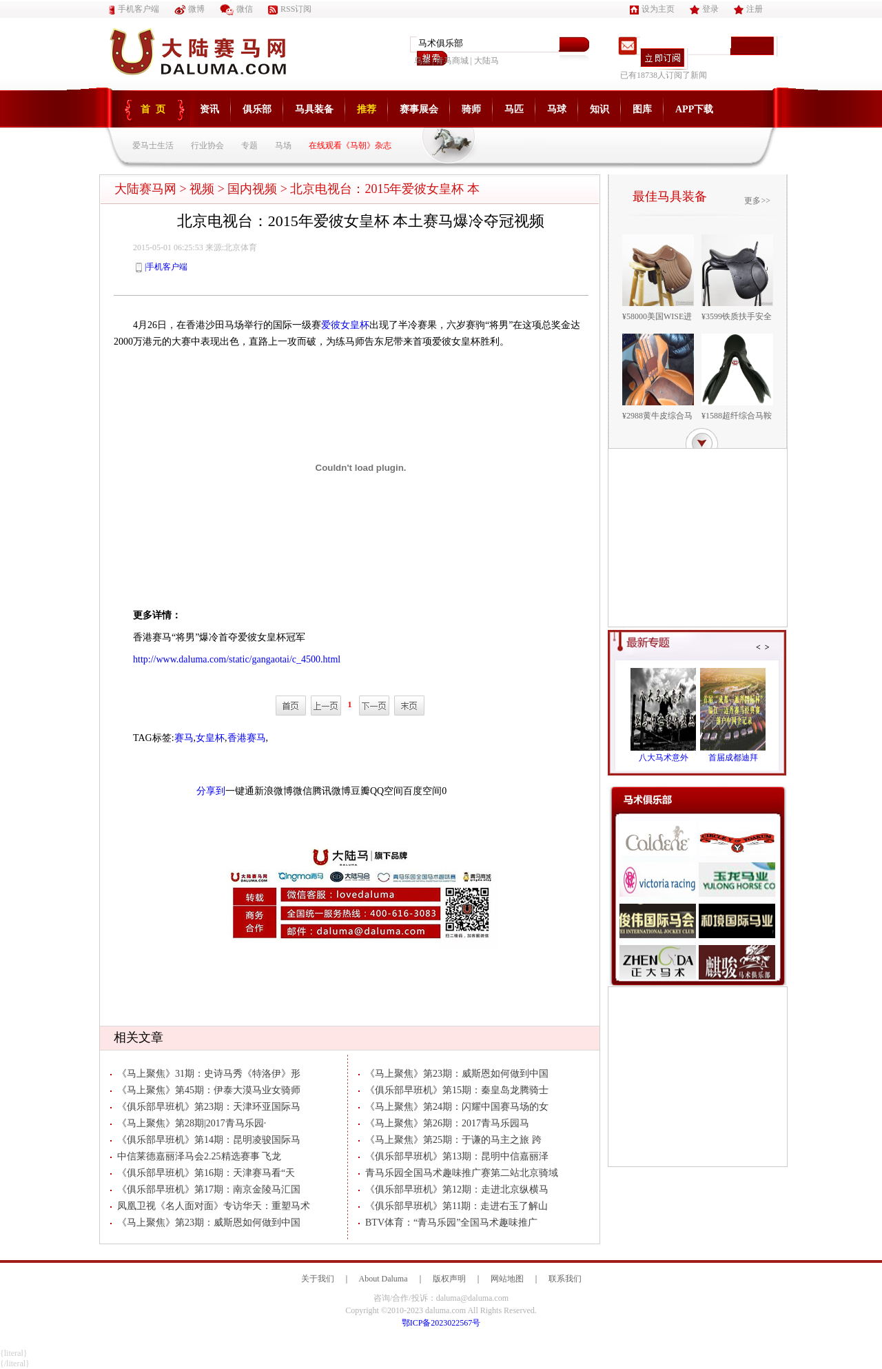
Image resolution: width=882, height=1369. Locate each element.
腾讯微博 (331, 791)
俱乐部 (257, 109)
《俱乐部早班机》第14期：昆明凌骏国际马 (205, 1140)
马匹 (514, 109)
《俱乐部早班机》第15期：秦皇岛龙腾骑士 (453, 1090)
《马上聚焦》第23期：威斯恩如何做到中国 (205, 1222)
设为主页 (652, 9)
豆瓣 (360, 791)
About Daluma (383, 1279)
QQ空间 (386, 791)
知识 (599, 109)
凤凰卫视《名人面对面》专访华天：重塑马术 (210, 1206)
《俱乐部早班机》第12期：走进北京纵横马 (453, 1189)
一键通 (239, 791)
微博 (189, 9)
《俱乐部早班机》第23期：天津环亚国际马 (205, 1107)
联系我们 (565, 1279)
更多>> (757, 200)
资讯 (209, 109)
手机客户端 (134, 9)
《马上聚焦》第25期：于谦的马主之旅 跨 (450, 1140)
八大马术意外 (663, 757)
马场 (283, 145)
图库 (642, 109)
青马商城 (452, 60)
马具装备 (314, 109)
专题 (249, 145)
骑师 (471, 109)
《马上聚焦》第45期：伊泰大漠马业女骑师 (205, 1090)
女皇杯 (210, 738)
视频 (201, 189)
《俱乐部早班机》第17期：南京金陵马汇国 (205, 1189)
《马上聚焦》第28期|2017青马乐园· (188, 1123)
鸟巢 (422, 60)
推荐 (366, 109)
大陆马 (486, 60)
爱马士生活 (153, 145)
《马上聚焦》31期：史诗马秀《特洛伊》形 (205, 1073)
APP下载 (694, 109)
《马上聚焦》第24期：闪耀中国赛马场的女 (453, 1107)
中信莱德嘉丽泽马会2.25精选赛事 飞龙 (195, 1156)
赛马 (184, 738)
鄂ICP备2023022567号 (441, 1323)
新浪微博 (273, 791)
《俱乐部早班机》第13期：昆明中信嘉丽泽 (453, 1156)
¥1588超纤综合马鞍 (736, 415)
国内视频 (252, 189)
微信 (236, 9)
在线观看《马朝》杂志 (350, 145)
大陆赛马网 (145, 189)
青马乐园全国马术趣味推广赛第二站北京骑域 (458, 1173)
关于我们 (317, 1279)
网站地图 (507, 1279)
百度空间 (422, 791)
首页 (156, 109)
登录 (704, 9)
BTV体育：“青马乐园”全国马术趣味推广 (447, 1222)
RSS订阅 (289, 9)
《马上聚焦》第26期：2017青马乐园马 (443, 1123)
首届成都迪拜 (733, 757)
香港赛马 (246, 738)
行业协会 (207, 145)
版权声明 (449, 1279)
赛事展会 (419, 109)
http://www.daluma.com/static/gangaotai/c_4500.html (236, 659)
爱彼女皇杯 (345, 325)
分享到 (210, 791)
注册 (748, 9)
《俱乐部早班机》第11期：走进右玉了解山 (453, 1206)
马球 (556, 109)
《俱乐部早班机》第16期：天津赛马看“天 (202, 1173)
